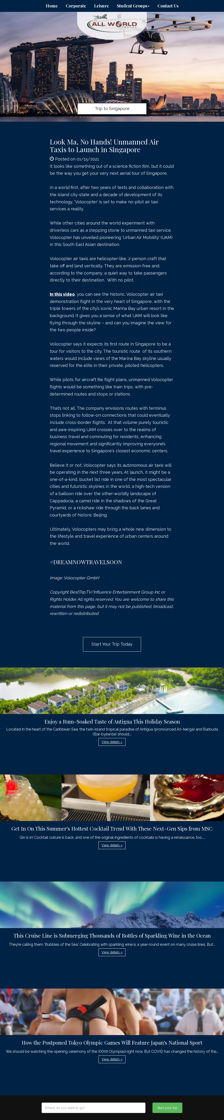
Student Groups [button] (133, 6)
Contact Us (168, 6)
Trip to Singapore (112, 108)
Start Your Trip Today (112, 644)
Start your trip (167, 1108)
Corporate (76, 6)
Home (52, 6)
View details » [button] (112, 742)
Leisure (101, 6)
